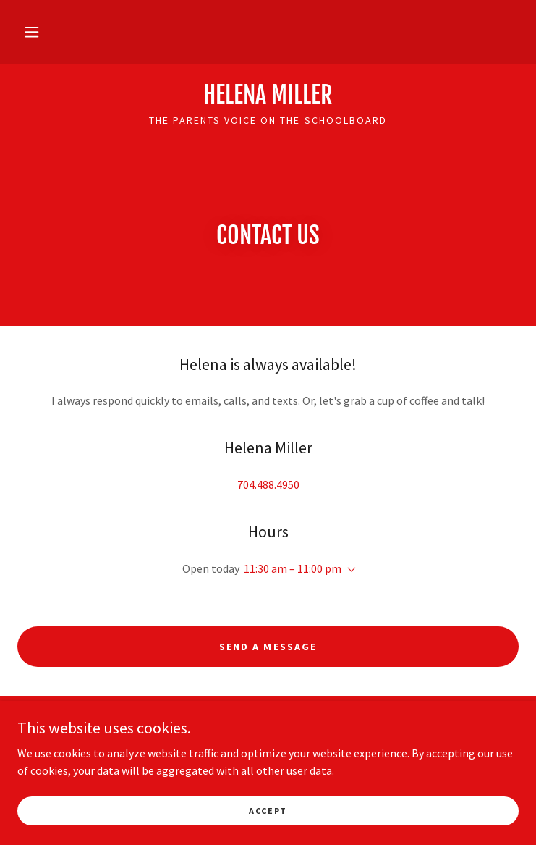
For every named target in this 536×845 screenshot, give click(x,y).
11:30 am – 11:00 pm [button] (292, 568)
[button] (31, 31)
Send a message (267, 646)
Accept (268, 810)
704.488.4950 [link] (268, 484)
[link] (268, 95)
